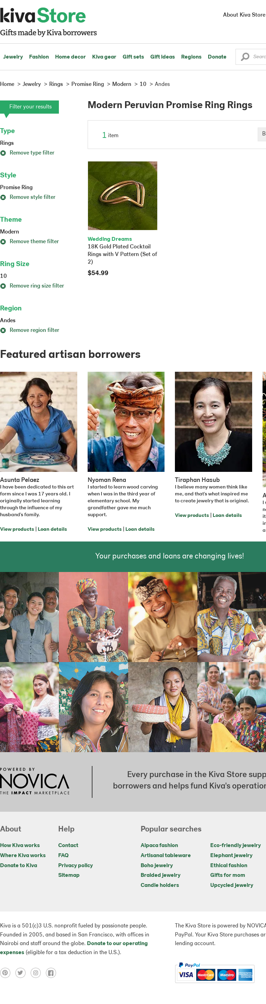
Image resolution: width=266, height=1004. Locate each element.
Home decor (70, 57)
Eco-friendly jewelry (235, 845)
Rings (7, 143)
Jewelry (13, 57)
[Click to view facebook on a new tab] (53, 973)
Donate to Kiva (18, 866)
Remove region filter (29, 330)
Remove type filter (27, 153)
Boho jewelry (157, 866)
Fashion (39, 57)
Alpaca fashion (159, 845)
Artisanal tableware (166, 855)
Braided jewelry (160, 875)
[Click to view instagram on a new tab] (38, 973)
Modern (9, 232)
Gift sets (133, 57)
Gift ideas (162, 57)
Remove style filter (27, 197)
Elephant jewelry (231, 855)
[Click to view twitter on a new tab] (22, 973)
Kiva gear (104, 57)
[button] (245, 58)
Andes (8, 321)
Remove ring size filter (32, 286)
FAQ (63, 855)
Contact (68, 845)
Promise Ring (16, 188)
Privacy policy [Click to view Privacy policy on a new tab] (75, 866)
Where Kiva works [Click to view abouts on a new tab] (23, 855)
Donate (217, 57)
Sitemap (69, 875)
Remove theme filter (29, 242)
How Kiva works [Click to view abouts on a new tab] (20, 845)
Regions (191, 57)
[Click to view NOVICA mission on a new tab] (34, 782)
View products (17, 529)
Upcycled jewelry (231, 885)
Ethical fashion (228, 866)
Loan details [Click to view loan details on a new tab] (52, 529)
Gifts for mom (227, 875)
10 (3, 276)
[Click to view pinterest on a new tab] (7, 973)
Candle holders (160, 885)
